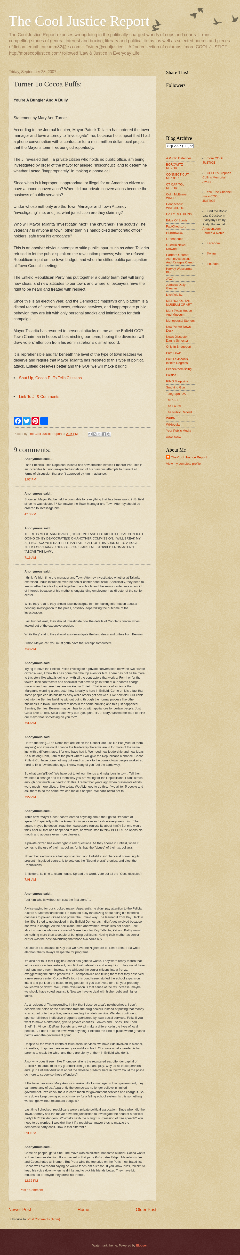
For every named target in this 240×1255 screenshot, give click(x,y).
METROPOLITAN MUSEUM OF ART (179, 302)
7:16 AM (30, 557)
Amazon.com (211, 228)
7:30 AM (30, 723)
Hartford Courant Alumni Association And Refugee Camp (179, 258)
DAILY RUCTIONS (179, 214)
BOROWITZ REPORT (174, 166)
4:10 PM (30, 514)
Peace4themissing (179, 369)
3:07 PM (30, 479)
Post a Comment (31, 1190)
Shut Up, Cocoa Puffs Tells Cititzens (50, 378)
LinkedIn (213, 264)
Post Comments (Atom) (44, 1219)
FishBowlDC (174, 233)
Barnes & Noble (213, 233)
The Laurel (173, 406)
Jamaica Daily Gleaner (175, 286)
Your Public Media (178, 430)
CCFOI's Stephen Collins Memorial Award (216, 177)
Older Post (146, 1209)
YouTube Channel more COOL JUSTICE (217, 196)
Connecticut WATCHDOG (175, 206)
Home (83, 1209)
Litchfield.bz (174, 294)
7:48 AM (30, 649)
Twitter (211, 253)
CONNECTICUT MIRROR (177, 176)
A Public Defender (178, 158)
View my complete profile (183, 463)
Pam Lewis (173, 353)
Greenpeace (174, 239)
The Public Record (179, 412)
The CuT (172, 400)
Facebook (214, 243)
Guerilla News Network (175, 246)
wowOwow (173, 437)
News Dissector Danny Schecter (177, 338)
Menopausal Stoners (180, 320)
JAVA (169, 278)
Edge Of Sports (176, 220)
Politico (171, 375)
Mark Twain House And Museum (179, 312)
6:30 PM (30, 1133)
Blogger (141, 1245)
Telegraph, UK (176, 394)
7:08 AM (30, 879)
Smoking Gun (175, 387)
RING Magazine (177, 381)
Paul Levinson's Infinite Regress (177, 360)
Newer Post (19, 1209)
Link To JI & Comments (39, 396)
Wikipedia (173, 424)
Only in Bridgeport (178, 346)
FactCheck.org (176, 226)
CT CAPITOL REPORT (175, 186)
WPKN (171, 418)
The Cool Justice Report (79, 21)
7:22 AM (30, 797)
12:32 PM (31, 1180)
